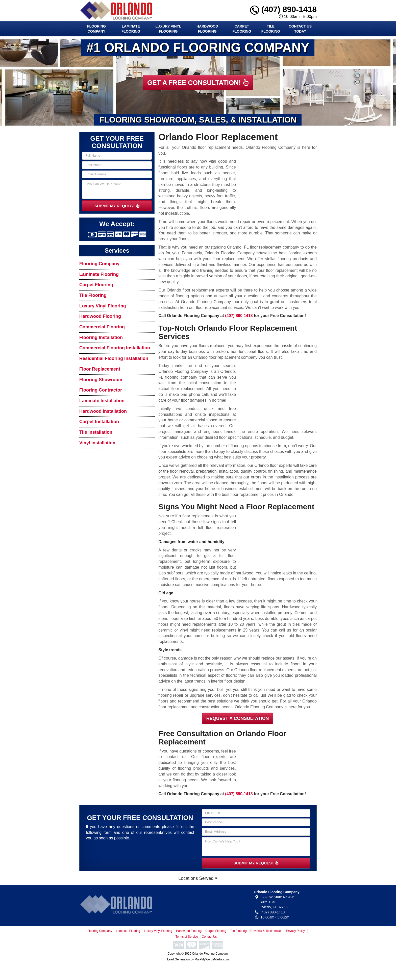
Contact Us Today (300, 28)
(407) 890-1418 (283, 9)
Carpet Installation (99, 421)
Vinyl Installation (97, 442)
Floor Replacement (99, 369)
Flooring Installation (101, 337)
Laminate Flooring (130, 28)
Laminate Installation (102, 400)
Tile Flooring (270, 28)
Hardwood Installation (103, 411)
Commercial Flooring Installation (114, 347)
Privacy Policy (295, 931)
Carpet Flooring (241, 28)
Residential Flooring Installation (113, 358)
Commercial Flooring (102, 326)
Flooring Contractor (100, 390)
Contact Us (209, 936)
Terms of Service (187, 936)
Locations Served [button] (197, 878)
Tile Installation (95, 432)
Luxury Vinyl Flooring (168, 28)
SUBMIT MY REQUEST (116, 206)
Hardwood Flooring (207, 28)
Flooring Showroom (100, 379)
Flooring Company (96, 28)
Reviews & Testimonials (266, 931)
